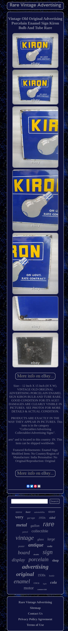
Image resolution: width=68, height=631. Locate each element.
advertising (35, 566)
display (18, 559)
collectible (40, 531)
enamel (22, 581)
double (36, 554)
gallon (35, 526)
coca (36, 583)
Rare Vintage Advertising (35, 602)
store (51, 511)
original (25, 574)
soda (49, 546)
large (51, 539)
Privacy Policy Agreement (35, 619)
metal (21, 525)
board (24, 552)
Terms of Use (35, 625)
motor (29, 588)
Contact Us (35, 613)
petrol (25, 531)
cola (53, 582)
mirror (19, 512)
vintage (25, 537)
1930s (41, 575)
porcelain (39, 559)
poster (21, 546)
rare (48, 524)
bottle (51, 575)
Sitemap (35, 608)
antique (36, 545)
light (45, 584)
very (19, 517)
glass (40, 539)
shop (55, 560)
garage (31, 518)
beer (28, 512)
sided (52, 517)
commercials (42, 589)
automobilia (39, 512)
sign (48, 552)
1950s (42, 517)
